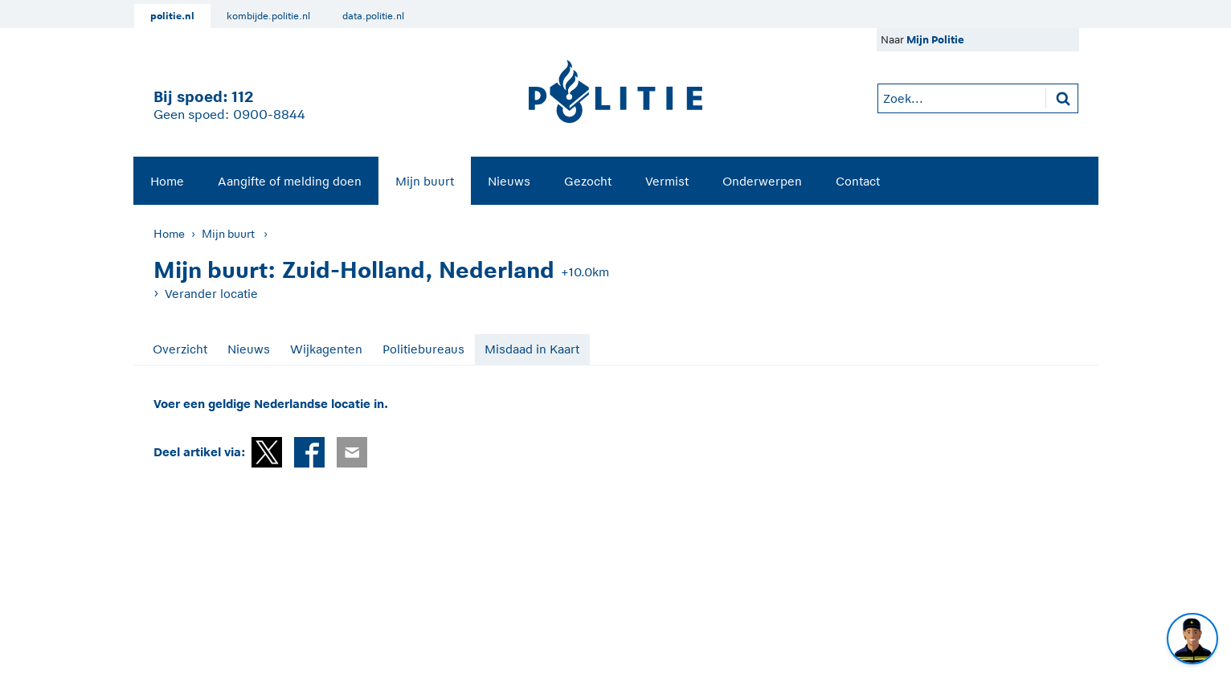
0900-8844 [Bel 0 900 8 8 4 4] (269, 115)
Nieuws (509, 181)
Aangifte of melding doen (290, 181)
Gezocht (587, 181)
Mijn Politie (935, 40)
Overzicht (180, 349)
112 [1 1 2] (242, 97)
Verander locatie (211, 293)
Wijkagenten (326, 349)
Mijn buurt (424, 181)
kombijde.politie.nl (268, 16)
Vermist (667, 181)
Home (167, 181)
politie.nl (172, 16)
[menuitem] (167, 181)
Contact (858, 181)
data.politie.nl (373, 16)
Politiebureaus (423, 349)
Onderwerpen (762, 181)
